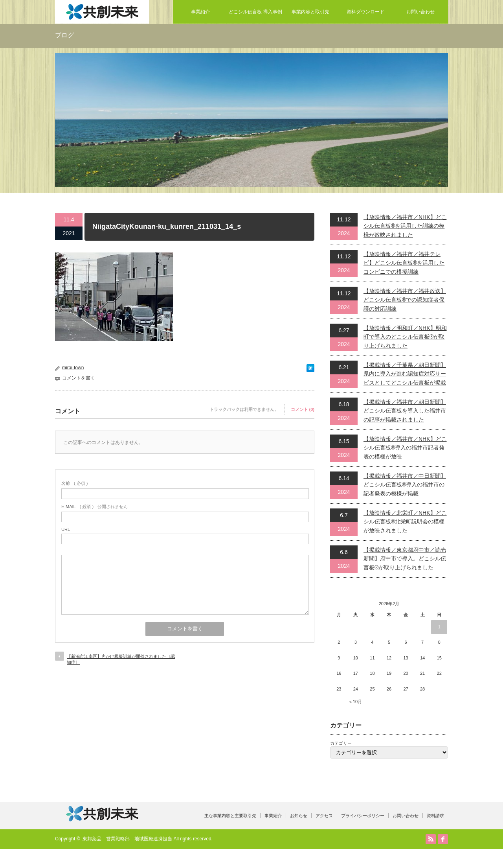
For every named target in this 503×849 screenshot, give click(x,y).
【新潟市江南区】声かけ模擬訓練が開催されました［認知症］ (121, 659)
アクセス (324, 815)
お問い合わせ (420, 12)
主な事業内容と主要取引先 (230, 815)
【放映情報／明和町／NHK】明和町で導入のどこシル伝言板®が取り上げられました (405, 337)
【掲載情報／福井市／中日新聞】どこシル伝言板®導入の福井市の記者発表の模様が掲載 (404, 485)
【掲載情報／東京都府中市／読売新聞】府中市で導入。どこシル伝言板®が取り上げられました (404, 559)
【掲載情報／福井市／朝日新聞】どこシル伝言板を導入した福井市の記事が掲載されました (404, 411)
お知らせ (298, 815)
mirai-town (73, 367)
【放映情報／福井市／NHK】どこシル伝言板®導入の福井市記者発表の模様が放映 (405, 448)
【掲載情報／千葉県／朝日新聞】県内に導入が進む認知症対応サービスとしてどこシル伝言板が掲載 (404, 374)
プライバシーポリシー (362, 815)
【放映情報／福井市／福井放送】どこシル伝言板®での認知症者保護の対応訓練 (404, 300)
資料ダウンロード (365, 12)
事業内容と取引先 (310, 12)
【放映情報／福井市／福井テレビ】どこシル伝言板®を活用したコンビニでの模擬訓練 (403, 263)
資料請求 (435, 815)
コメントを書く (78, 378)
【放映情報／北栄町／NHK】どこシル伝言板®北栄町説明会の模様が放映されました (405, 522)
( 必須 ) (74, 483)
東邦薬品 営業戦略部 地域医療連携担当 (127, 839)
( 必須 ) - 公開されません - (95, 506)
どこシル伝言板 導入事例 (255, 12)
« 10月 (355, 701)
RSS (431, 839)
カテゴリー (341, 743)
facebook (443, 839)
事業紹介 (200, 12)
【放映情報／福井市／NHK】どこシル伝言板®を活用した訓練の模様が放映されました (405, 226)
